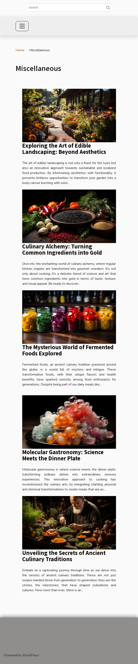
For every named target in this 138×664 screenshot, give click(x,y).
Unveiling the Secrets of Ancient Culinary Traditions (64, 556)
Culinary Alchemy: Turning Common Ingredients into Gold (62, 249)
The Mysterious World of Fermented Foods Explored (68, 350)
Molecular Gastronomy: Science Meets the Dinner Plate (63, 455)
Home (20, 50)
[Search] (69, 7)
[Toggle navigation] (22, 26)
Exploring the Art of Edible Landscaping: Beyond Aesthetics (64, 148)
